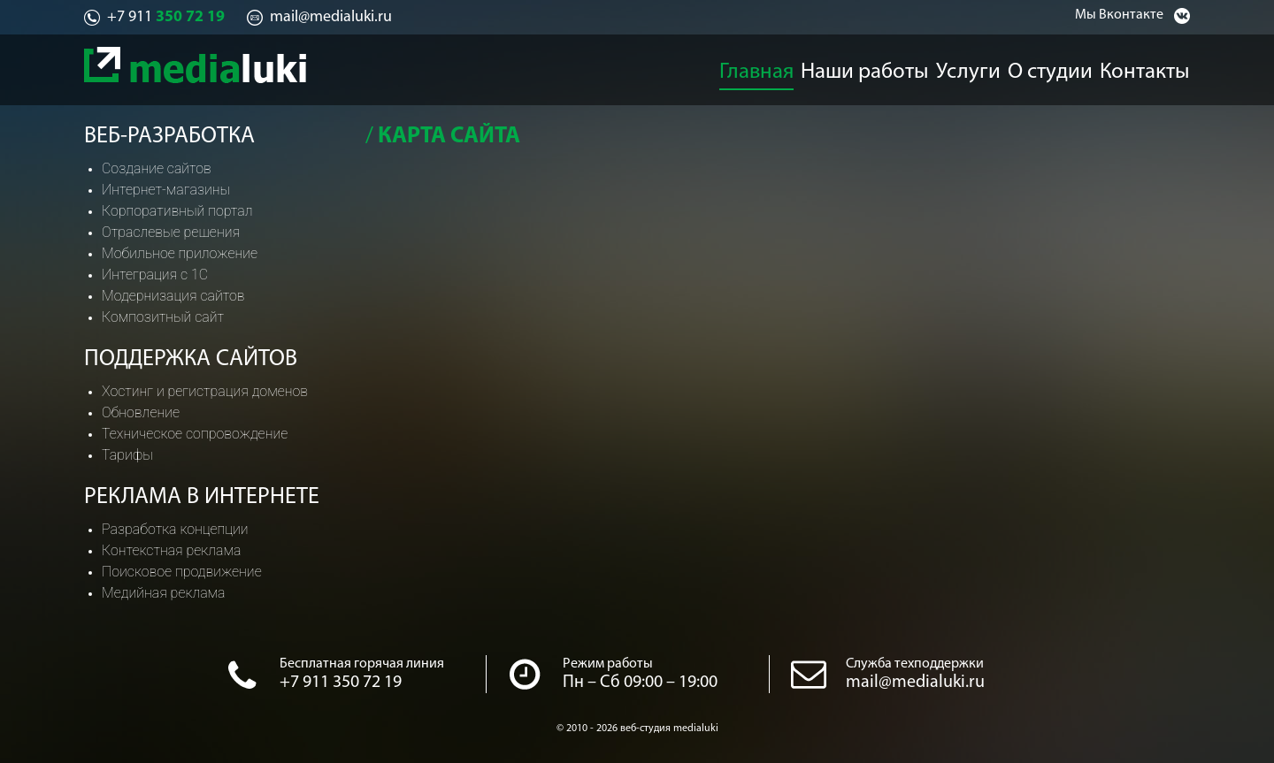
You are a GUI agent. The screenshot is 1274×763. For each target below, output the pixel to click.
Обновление (141, 412)
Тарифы (127, 454)
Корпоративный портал (177, 210)
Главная (756, 67)
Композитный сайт (163, 317)
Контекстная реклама (171, 550)
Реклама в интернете (201, 497)
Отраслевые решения (171, 232)
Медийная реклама (164, 592)
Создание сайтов (156, 168)
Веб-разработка (169, 137)
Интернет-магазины (166, 189)
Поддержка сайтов (190, 359)
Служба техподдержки (915, 664)
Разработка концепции (175, 529)
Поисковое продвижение (182, 571)
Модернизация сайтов (173, 295)
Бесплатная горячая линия (362, 664)
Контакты (1160, 67)
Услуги (969, 67)
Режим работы (608, 664)
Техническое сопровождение (195, 433)
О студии (1059, 67)
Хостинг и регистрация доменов (205, 391)
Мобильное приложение (179, 253)
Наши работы (865, 67)
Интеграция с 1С (155, 274)
